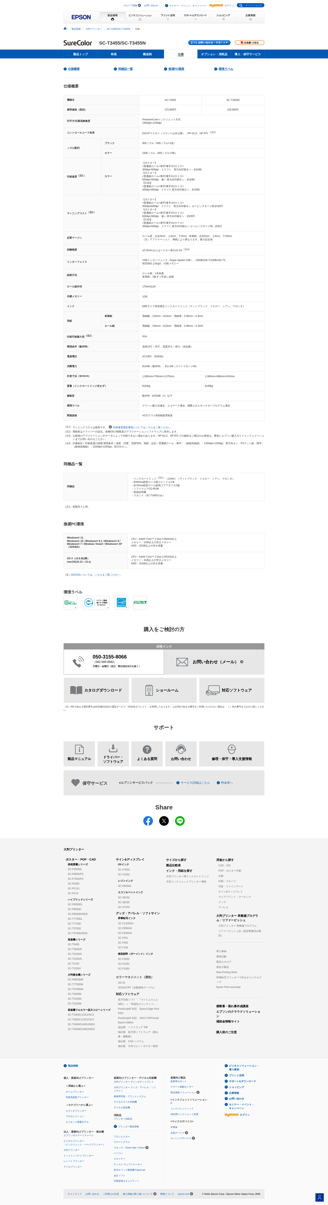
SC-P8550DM (75, 979)
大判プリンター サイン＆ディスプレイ (134, 1081)
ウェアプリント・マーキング (234, 896)
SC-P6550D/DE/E (78, 914)
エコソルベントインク (130, 892)
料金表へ (227, 782)
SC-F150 (123, 947)
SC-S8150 (123, 902)
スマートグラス (122, 1142)
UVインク (123, 864)
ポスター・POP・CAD (81, 859)
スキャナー (119, 1158)
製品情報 (76, 29)
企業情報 (234, 1093)
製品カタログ (223, 961)
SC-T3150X (74, 968)
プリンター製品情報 (128, 1126)
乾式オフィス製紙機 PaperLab (129, 1170)
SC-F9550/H (125, 928)
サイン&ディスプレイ (130, 859)
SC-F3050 (123, 959)
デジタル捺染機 (122, 1107)
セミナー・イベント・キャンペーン (187, 5)
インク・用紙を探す (179, 870)
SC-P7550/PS (75, 878)
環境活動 (221, 956)
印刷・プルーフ (227, 881)
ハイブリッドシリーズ (80, 899)
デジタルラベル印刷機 (125, 1102)
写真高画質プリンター (77, 1097)
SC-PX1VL (74, 888)
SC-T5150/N (75, 954)
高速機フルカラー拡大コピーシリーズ (89, 1009)
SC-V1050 (123, 874)
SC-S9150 (123, 897)
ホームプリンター (75, 1092)
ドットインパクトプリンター (79, 1155)
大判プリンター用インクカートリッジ (187, 876)
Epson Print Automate (228, 987)
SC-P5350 (73, 883)
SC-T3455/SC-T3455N (118, 29)
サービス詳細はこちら (195, 782)
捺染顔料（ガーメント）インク (135, 953)
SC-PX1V (73, 893)
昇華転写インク (127, 918)
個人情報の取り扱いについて (138, 1194)
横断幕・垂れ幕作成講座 (232, 1006)
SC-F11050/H (125, 923)
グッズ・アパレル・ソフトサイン (138, 913)
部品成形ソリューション (183, 1092)
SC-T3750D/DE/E (78, 933)
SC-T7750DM (75, 984)
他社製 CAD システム (131, 1041)
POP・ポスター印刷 (229, 870)
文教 (220, 875)
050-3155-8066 (110, 657)
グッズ (222, 902)
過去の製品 (222, 967)
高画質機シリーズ (78, 864)
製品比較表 (173, 865)
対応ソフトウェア (127, 994)
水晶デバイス (177, 1133)
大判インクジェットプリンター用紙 (186, 881)
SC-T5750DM (75, 989)
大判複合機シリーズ (79, 974)
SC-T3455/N (75, 949)
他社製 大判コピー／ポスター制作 (138, 1046)
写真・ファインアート (230, 886)
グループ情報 (130, 5)
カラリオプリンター (76, 1111)
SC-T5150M (74, 998)
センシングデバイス (180, 1138)
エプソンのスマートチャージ (79, 1135)
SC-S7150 (123, 907)
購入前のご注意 (226, 1032)
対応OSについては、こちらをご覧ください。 (96, 574)
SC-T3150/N (75, 958)
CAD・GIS (224, 865)
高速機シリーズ (76, 939)
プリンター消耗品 (123, 1119)
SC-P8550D (74, 909)
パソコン (118, 1153)
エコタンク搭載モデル (77, 1122)
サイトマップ (75, 1194)
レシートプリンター (74, 1161)
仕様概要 (74, 69)
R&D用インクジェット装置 (184, 1114)
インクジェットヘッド (181, 1108)
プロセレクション (75, 1116)
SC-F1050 (123, 968)
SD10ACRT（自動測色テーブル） (137, 987)
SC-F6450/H (125, 933)
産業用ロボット (178, 1081)
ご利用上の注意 (111, 1194)
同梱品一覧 (125, 69)
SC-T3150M (74, 1003)
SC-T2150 (73, 963)
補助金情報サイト (228, 1021)
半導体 (173, 1127)
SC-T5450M (74, 994)
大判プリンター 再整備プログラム (237, 925)
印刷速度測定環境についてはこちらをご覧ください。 (141, 427)
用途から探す (225, 860)
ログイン (221, 5)
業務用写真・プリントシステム (130, 1096)
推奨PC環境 (176, 69)
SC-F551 (123, 937)
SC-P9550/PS (75, 874)
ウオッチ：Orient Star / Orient (129, 1147)
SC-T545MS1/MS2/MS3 (81, 1024)
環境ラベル (226, 69)
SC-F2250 (123, 963)
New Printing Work (226, 972)
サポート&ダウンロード (242, 1081)
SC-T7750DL (75, 918)
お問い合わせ (151, 5)
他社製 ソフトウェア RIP (133, 1027)
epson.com (183, 1194)
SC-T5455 (73, 944)
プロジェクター (122, 1136)
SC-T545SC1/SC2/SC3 (81, 1014)
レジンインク (125, 880)
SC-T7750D (74, 923)
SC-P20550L (75, 869)
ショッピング (236, 1087)
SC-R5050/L (125, 886)
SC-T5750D (74, 928)
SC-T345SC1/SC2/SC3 (81, 1019)
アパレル (223, 907)
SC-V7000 (123, 869)
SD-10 (121, 982)
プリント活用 (236, 1075)
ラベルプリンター (73, 1166)
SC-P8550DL (75, 904)
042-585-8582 (105, 662)
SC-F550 (123, 942)
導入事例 (221, 951)
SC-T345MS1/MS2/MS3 (81, 1029)
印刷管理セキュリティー (126, 1181)
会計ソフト (119, 1175)
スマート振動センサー (181, 1086)
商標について (167, 1194)
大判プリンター (94, 29)
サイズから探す (176, 860)
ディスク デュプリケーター (128, 1164)
